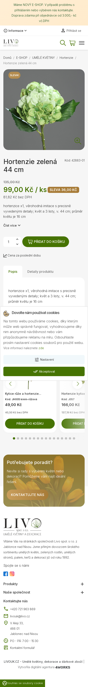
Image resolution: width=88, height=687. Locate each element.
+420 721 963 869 (19, 609)
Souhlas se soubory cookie (22, 683)
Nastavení (44, 360)
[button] (14, 438)
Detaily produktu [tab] (40, 271)
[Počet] (8, 242)
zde (41, 348)
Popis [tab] (12, 271)
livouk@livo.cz (16, 616)
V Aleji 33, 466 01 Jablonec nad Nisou (24, 628)
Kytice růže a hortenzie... (23, 393)
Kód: (68, 160)
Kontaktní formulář (19, 648)
